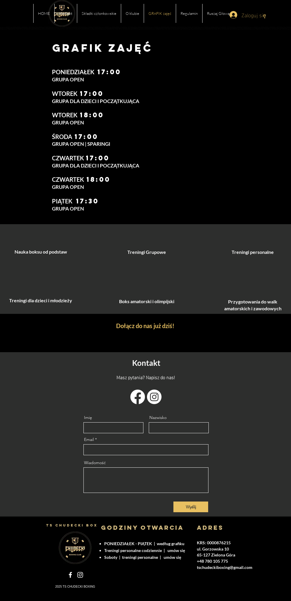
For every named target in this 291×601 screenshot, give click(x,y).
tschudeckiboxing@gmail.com (224, 567)
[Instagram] (154, 397)
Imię (88, 417)
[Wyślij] (190, 507)
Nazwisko (158, 417)
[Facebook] (137, 397)
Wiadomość (95, 463)
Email (89, 439)
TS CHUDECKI (66, 525)
